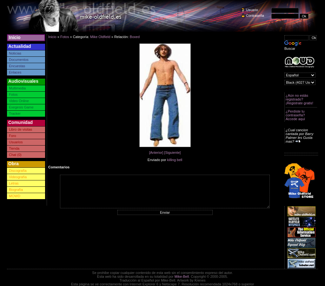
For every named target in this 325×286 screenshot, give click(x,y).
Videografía (18, 177)
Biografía (16, 190)
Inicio (15, 37)
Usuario (252, 10)
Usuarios (16, 142)
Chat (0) (15, 155)
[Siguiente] (172, 152)
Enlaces (15, 72)
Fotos (13, 94)
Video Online (19, 101)
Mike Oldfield (100, 37)
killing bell (174, 160)
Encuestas (17, 66)
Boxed (135, 37)
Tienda (14, 148)
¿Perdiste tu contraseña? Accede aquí (295, 115)
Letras (14, 183)
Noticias (15, 53)
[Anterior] (156, 152)
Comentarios (59, 167)
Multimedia (17, 88)
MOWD (14, 196)
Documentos (19, 60)
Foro (12, 136)
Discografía (18, 170)
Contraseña (255, 15)
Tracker (15, 113)
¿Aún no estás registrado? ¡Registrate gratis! (299, 99)
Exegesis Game (21, 107)
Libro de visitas (20, 129)
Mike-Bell (182, 276)
